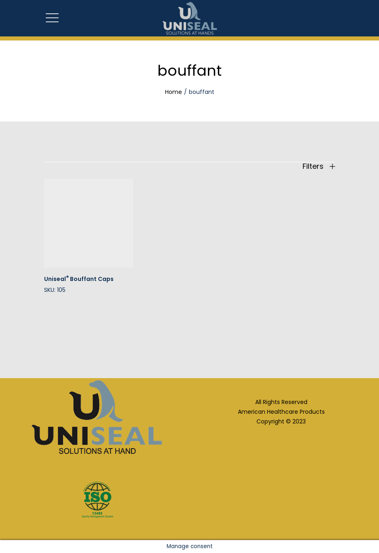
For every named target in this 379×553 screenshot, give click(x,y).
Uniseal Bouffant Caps (79, 279)
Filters (319, 166)
